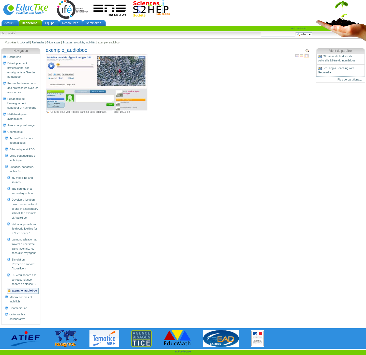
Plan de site (8, 33)
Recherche (29, 23)
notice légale (183, 351)
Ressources (70, 23)
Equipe (49, 23)
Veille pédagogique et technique (22, 158)
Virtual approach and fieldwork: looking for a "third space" (25, 229)
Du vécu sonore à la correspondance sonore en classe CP (25, 279)
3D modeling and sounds (22, 180)
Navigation (20, 51)
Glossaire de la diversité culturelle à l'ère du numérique (336, 58)
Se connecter (299, 28)
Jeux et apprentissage (21, 125)
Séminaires (93, 23)
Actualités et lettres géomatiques (21, 140)
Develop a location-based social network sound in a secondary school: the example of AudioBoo (25, 208)
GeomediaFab (18, 308)
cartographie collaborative (17, 316)
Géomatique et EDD (22, 149)
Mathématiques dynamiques (16, 116)
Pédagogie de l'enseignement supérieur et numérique (21, 103)
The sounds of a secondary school (23, 191)
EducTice (26, 9)
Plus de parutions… (350, 79)
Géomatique (53, 42)
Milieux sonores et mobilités (20, 299)
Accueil (9, 23)
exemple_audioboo (24, 290)
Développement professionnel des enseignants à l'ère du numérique (21, 70)
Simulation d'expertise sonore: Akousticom (23, 264)
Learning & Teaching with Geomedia (336, 70)
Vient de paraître (340, 51)
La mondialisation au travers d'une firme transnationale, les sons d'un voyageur (24, 246)
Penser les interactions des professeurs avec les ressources (22, 88)
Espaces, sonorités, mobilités (79, 42)
